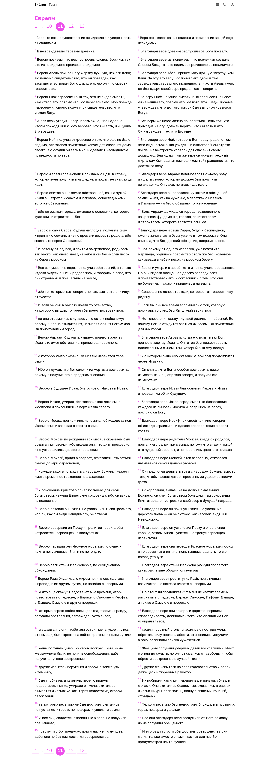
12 (71, 26)
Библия (40, 4)
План (53, 4)
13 (82, 26)
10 (49, 26)
